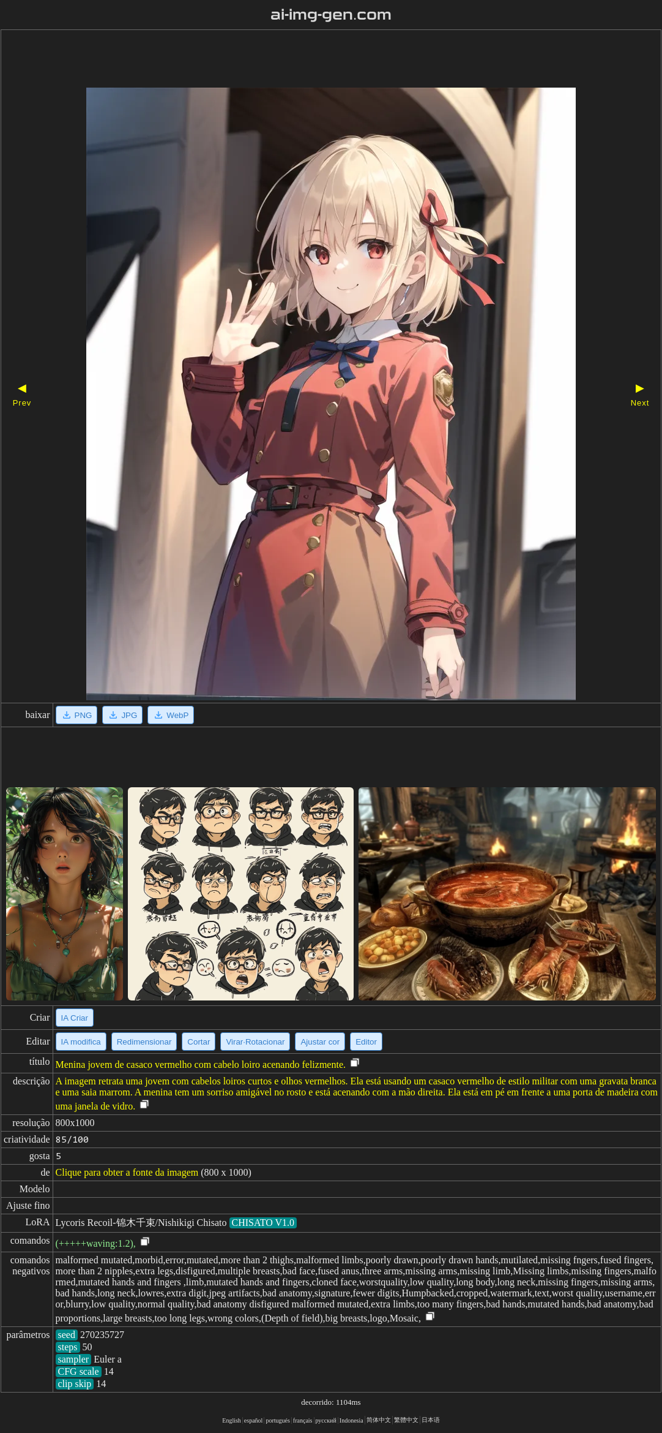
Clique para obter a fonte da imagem (127, 1172)
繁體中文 (406, 1419)
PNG (76, 714)
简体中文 (378, 1419)
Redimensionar (144, 1041)
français (303, 1420)
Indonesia (351, 1420)
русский (326, 1420)
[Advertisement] (310, 60)
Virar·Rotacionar (255, 1041)
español (253, 1420)
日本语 (431, 1419)
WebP (170, 714)
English (231, 1420)
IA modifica (81, 1041)
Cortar (198, 1041)
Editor (366, 1041)
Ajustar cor (320, 1041)
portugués (277, 1420)
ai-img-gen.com (331, 15)
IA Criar (74, 1018)
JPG (122, 714)
